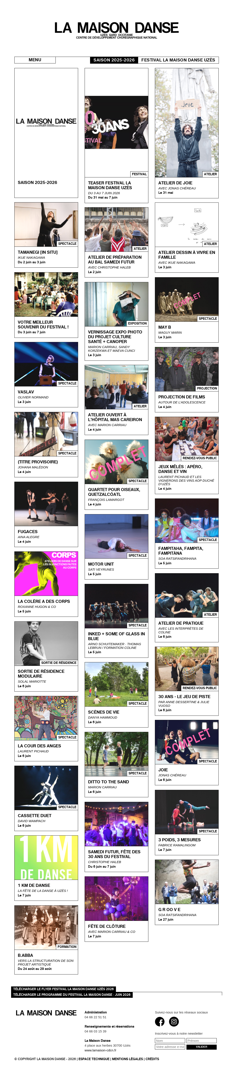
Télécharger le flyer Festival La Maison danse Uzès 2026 (63, 989)
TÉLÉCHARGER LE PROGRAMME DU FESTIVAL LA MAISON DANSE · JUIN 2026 (72, 994)
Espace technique (94, 1059)
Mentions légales (127, 1059)
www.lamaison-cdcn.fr (100, 1050)
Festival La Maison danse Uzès (178, 60)
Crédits (152, 1059)
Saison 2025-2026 (114, 60)
